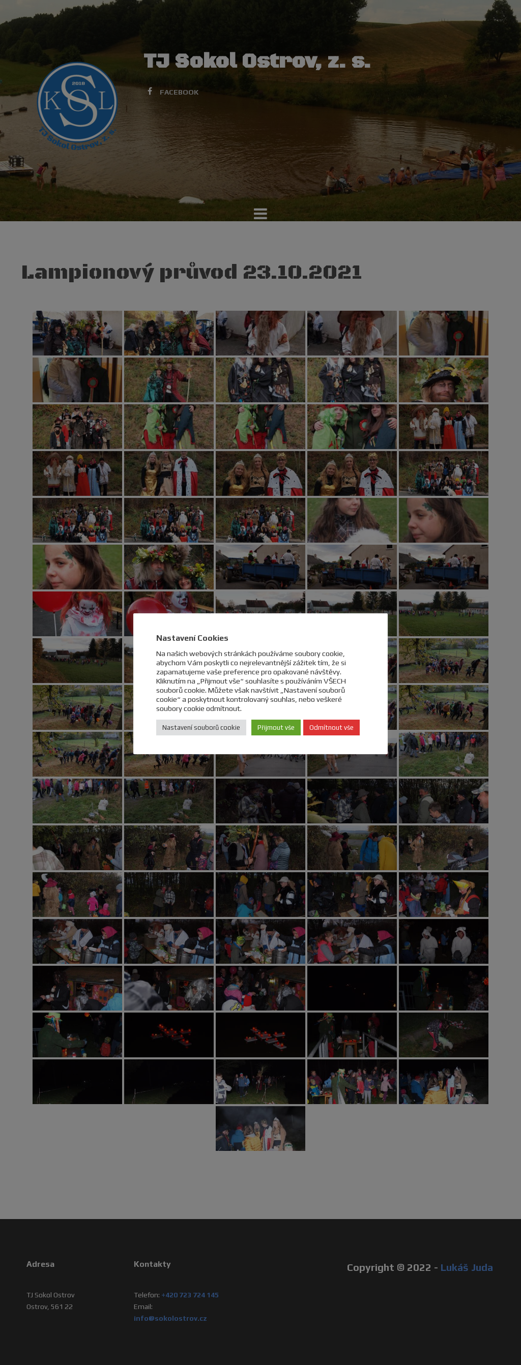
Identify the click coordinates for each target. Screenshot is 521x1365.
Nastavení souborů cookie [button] (201, 727)
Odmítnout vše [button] (331, 727)
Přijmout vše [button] (276, 727)
